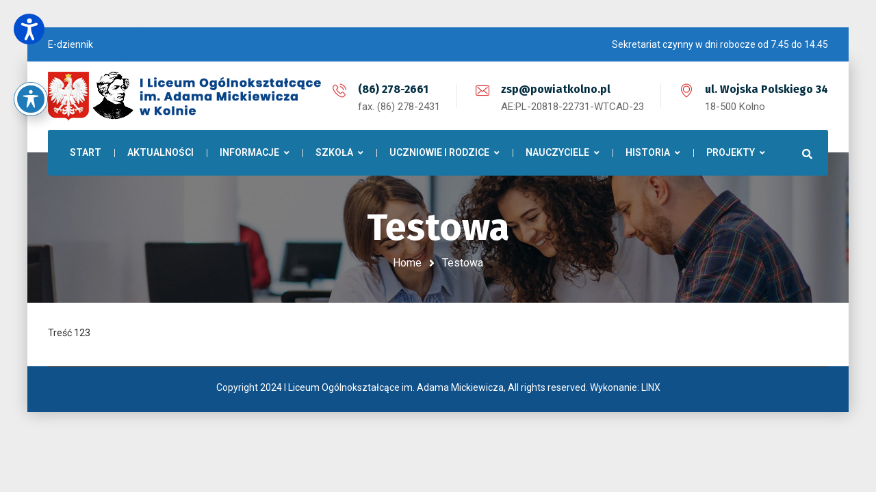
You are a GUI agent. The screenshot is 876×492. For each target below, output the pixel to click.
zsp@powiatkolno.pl (555, 89)
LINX (650, 387)
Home (407, 262)
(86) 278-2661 (393, 89)
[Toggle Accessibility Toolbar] (30, 77)
